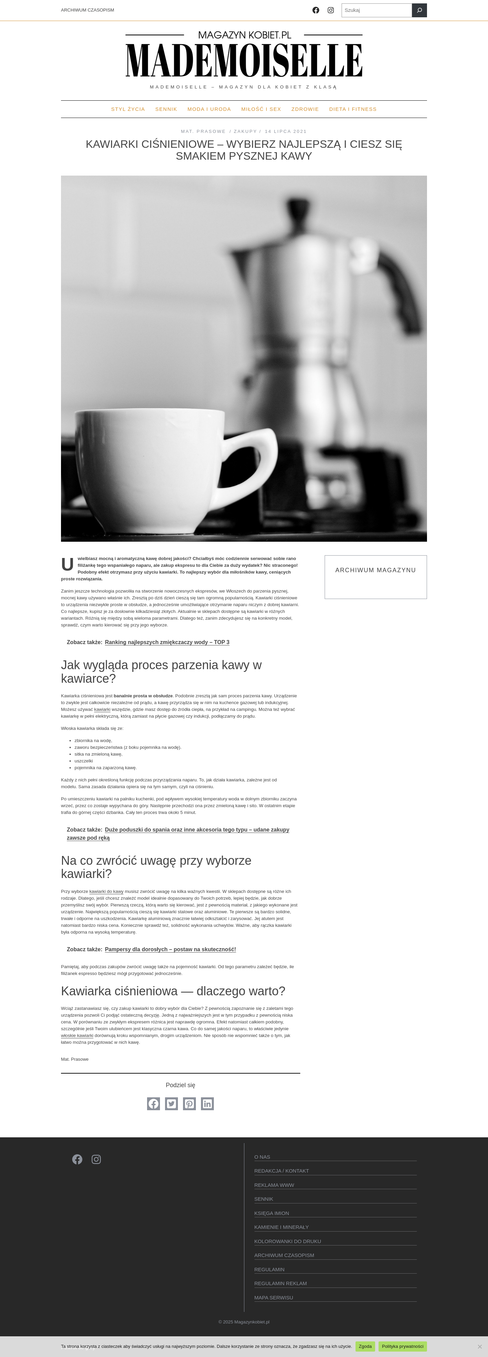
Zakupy (245, 131)
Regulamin (270, 1269)
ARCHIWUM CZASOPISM (87, 10)
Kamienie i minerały (282, 1227)
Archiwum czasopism (284, 1255)
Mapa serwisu (274, 1297)
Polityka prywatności (403, 1346)
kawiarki (102, 709)
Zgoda (365, 1346)
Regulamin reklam (281, 1283)
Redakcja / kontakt (282, 1171)
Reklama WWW (274, 1185)
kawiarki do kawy (106, 891)
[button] (153, 1103)
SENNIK (264, 1199)
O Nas (262, 1157)
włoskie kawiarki (77, 1035)
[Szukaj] (419, 10)
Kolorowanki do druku (288, 1241)
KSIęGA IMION (272, 1213)
